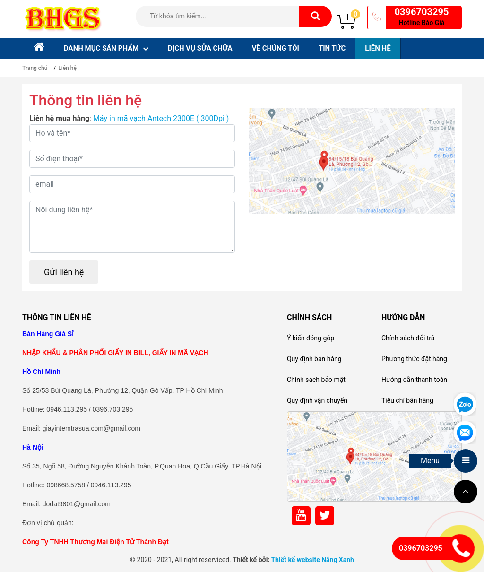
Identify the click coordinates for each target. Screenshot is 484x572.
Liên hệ (377, 48)
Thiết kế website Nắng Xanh (312, 559)
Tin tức (332, 48)
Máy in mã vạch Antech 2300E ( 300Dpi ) (161, 118)
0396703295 (422, 11)
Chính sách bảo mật (316, 379)
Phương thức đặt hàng (414, 359)
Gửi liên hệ (64, 272)
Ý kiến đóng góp (310, 338)
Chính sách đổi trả (407, 338)
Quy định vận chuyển (317, 400)
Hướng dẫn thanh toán (414, 379)
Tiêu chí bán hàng (407, 400)
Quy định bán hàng (314, 359)
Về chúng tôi (275, 48)
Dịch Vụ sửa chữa (200, 48)
